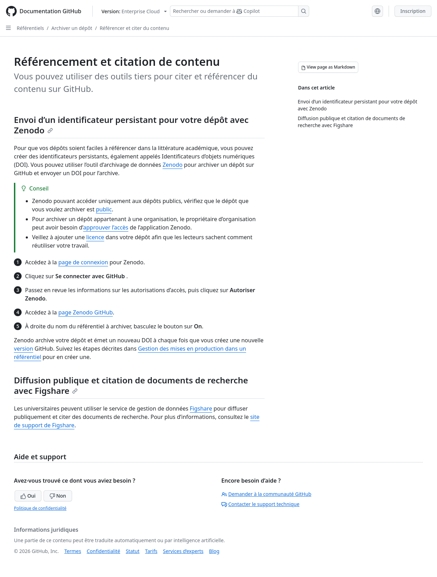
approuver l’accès (105, 227)
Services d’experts (183, 551)
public (104, 209)
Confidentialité (103, 551)
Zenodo (172, 165)
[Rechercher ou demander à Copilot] (239, 11)
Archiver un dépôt (71, 28)
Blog (214, 551)
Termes (72, 551)
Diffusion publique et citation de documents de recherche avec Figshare (131, 385)
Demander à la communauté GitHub (266, 494)
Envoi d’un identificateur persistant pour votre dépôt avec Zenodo (131, 125)
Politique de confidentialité (40, 508)
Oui (28, 495)
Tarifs (151, 551)
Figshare (201, 408)
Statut (132, 551)
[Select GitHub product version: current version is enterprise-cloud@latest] (134, 11)
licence (95, 237)
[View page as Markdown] (328, 67)
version (23, 348)
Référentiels (30, 28)
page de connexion (83, 262)
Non (57, 495)
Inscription (413, 11)
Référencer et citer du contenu (134, 28)
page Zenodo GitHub (85, 312)
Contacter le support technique (260, 504)
